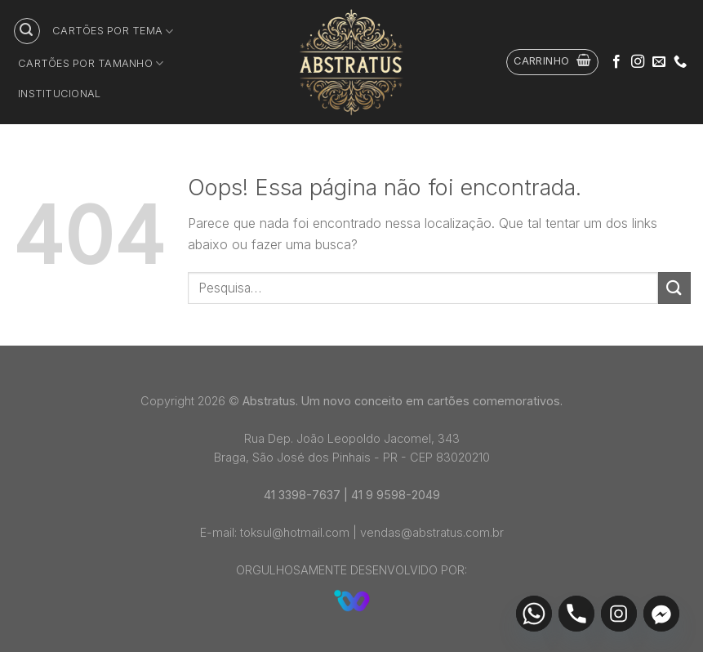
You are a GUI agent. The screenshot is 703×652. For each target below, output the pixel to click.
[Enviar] (674, 288)
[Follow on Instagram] (637, 62)
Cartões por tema (113, 31)
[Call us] (680, 62)
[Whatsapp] (534, 614)
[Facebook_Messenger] (661, 614)
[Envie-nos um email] (658, 62)
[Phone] (576, 614)
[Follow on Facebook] (616, 62)
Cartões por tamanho (90, 63)
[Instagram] (619, 614)
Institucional (59, 93)
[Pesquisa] (27, 31)
